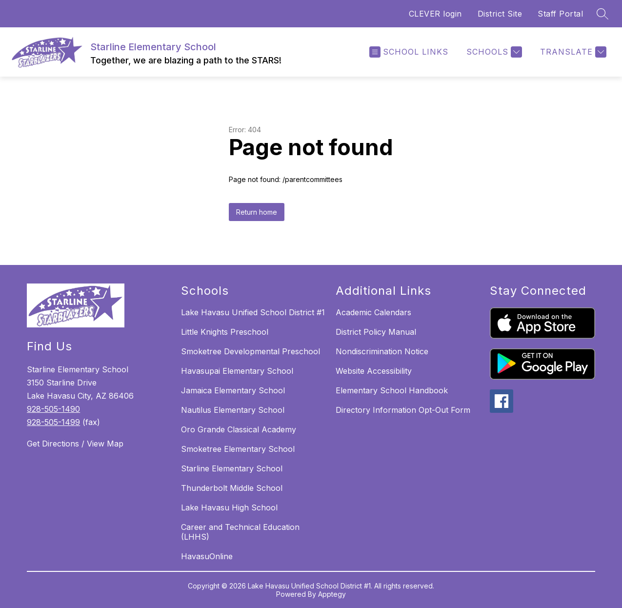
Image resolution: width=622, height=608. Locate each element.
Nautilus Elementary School (232, 410)
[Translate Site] (572, 52)
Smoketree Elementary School (238, 449)
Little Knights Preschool (224, 332)
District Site (500, 14)
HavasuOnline (207, 556)
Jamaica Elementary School (233, 390)
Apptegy (332, 594)
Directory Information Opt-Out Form (403, 410)
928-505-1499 (53, 422)
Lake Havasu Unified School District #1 (253, 312)
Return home (256, 212)
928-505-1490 (53, 409)
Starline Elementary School (231, 468)
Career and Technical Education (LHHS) (240, 532)
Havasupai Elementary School (237, 371)
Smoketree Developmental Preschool (250, 351)
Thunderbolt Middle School (231, 488)
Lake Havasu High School (229, 507)
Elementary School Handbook (392, 390)
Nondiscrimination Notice (382, 351)
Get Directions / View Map (75, 443)
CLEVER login (435, 14)
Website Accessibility (374, 371)
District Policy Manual (376, 332)
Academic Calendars (373, 312)
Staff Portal (560, 14)
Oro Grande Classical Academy (238, 429)
